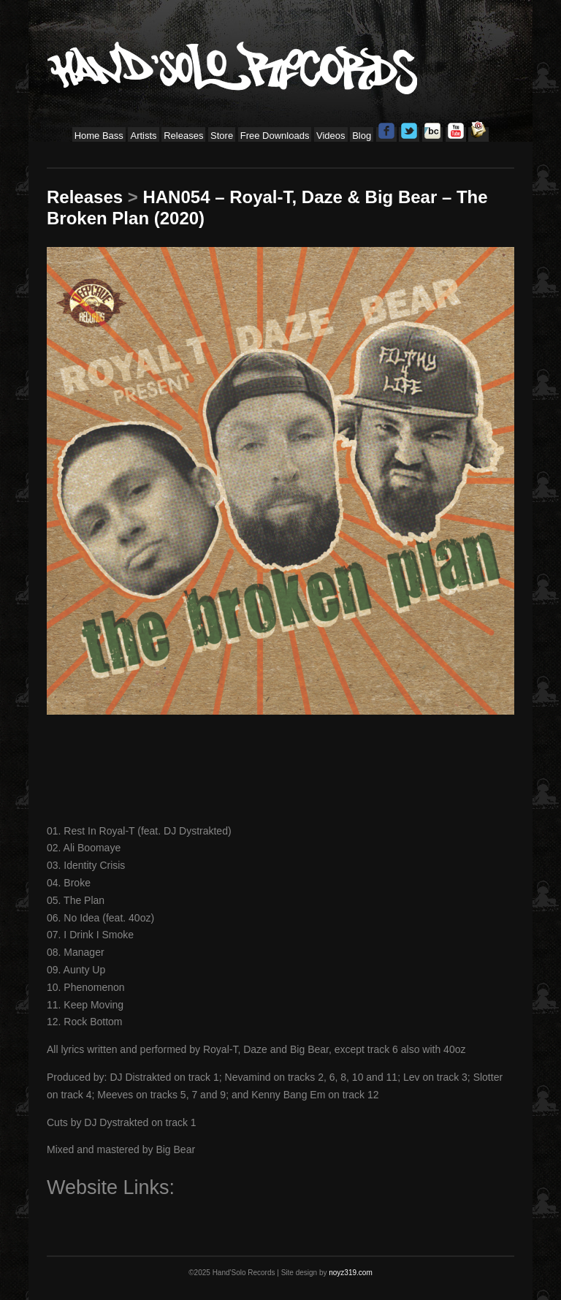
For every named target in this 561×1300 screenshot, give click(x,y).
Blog (361, 135)
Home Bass (99, 135)
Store (221, 135)
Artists (143, 135)
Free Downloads (275, 135)
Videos (331, 135)
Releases (183, 135)
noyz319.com (350, 1273)
